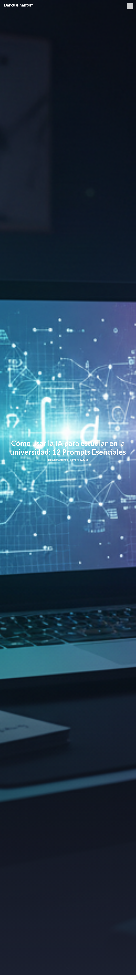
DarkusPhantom (19, 5)
